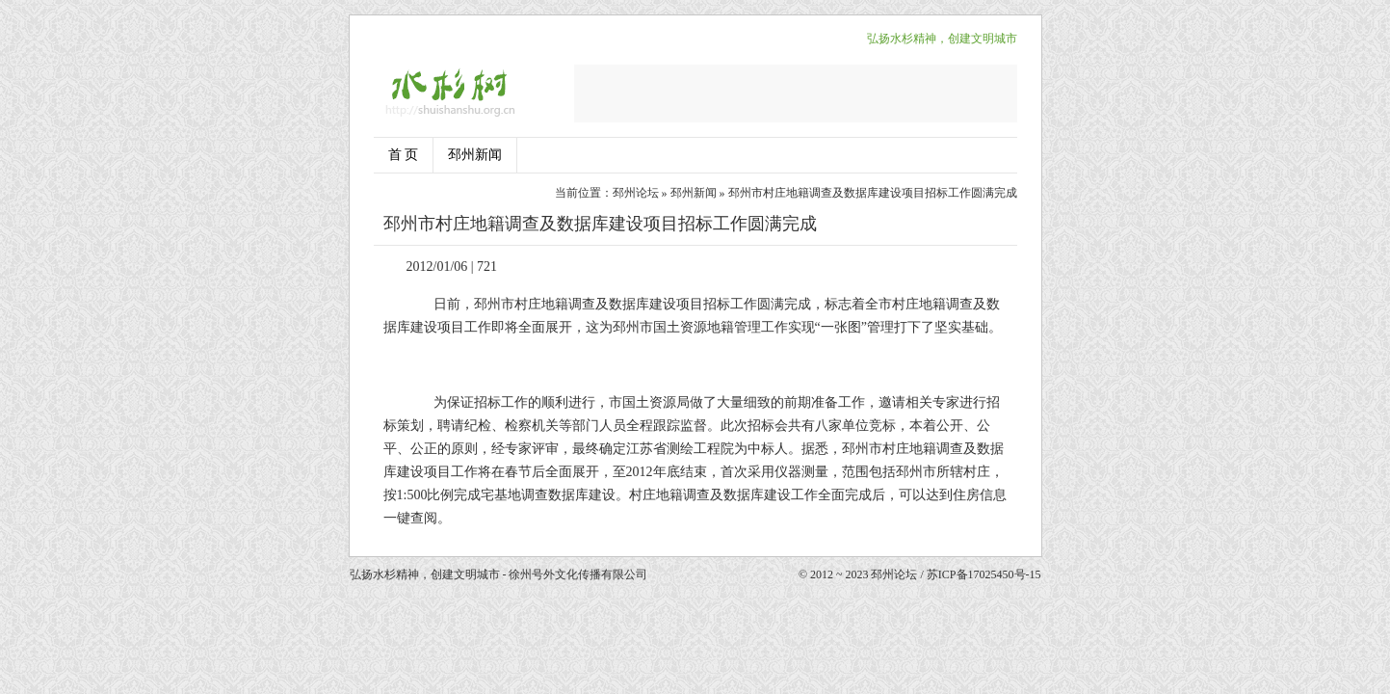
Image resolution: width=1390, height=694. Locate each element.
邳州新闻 (475, 154)
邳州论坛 (636, 193)
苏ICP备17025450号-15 (984, 574)
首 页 (403, 154)
